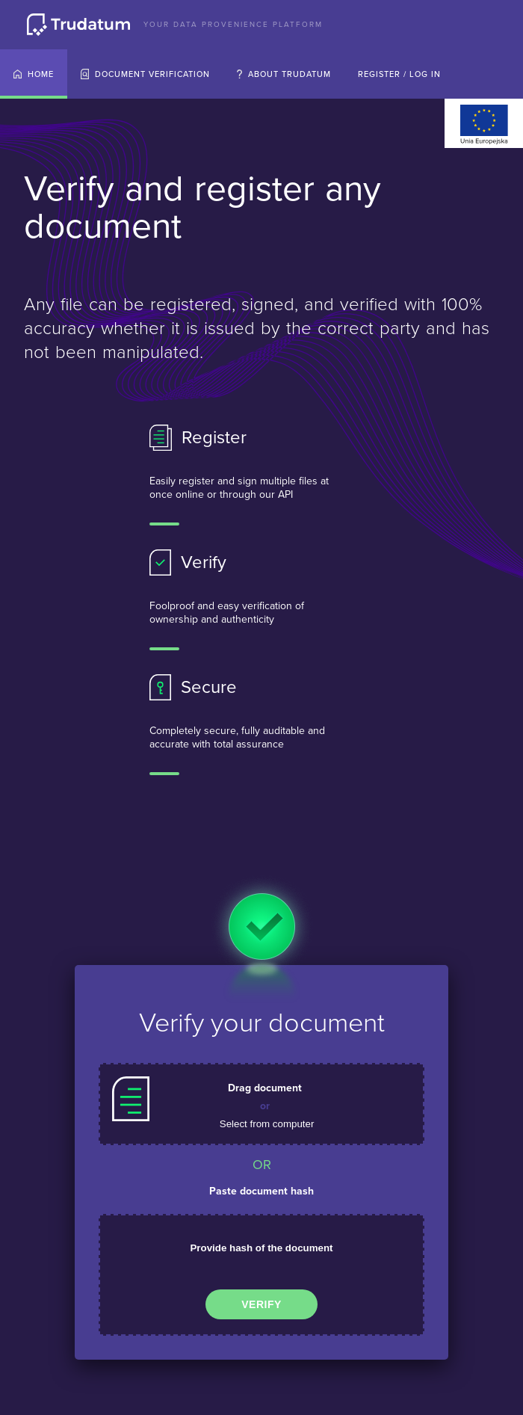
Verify (261, 1304)
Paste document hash (261, 1191)
